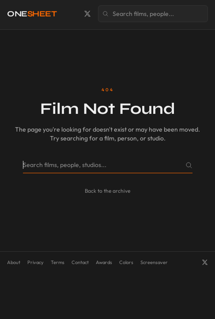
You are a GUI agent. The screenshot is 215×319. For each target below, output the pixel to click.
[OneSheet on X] (87, 13)
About (13, 262)
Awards (104, 262)
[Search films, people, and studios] (153, 13)
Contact (80, 262)
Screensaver (154, 262)
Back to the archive (107, 190)
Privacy (35, 262)
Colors (126, 262)
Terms (57, 262)
